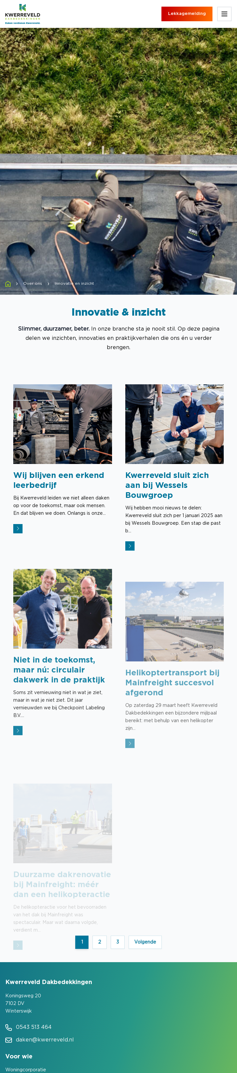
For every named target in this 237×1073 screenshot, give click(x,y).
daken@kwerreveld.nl (45, 1039)
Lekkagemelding (187, 14)
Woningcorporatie (25, 1070)
